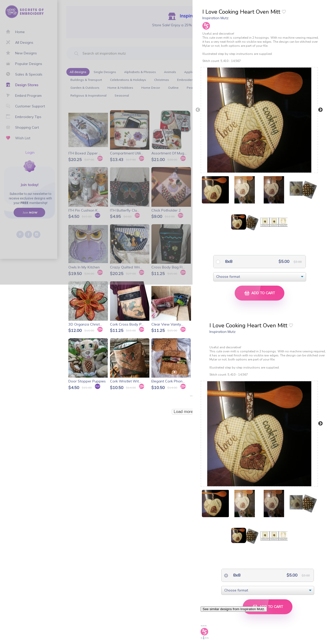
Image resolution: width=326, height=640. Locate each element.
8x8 (228, 261)
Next (320, 109)
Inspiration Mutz (215, 18)
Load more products (191, 411)
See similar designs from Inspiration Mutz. (234, 609)
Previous (197, 109)
